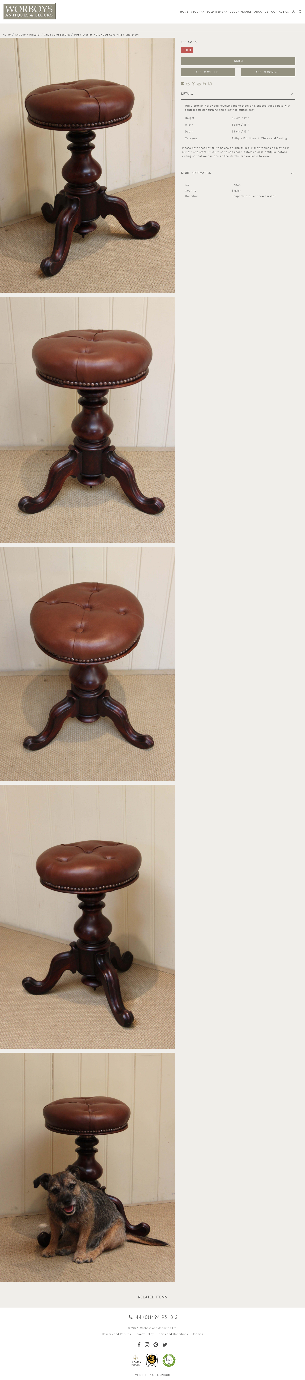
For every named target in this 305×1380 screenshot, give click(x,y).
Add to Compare (268, 72)
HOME (184, 11)
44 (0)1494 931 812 (152, 1317)
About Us (261, 11)
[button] (300, 12)
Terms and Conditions (173, 1334)
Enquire (238, 61)
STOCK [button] (196, 11)
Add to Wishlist (208, 72)
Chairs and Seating (57, 34)
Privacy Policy (144, 1334)
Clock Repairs (241, 11)
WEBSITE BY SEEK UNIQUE (152, 1375)
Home (7, 34)
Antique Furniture (27, 34)
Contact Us (280, 11)
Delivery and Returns (116, 1334)
